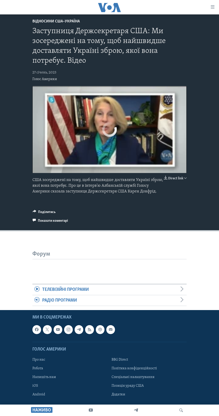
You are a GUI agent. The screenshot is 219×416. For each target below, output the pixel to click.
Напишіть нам (44, 377)
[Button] (44, 213)
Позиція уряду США (128, 386)
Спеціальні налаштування (133, 377)
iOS (35, 386)
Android (38, 394)
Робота (37, 368)
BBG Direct (120, 360)
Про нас (38, 360)
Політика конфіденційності (134, 368)
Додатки (118, 394)
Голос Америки (44, 79)
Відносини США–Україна (56, 21)
